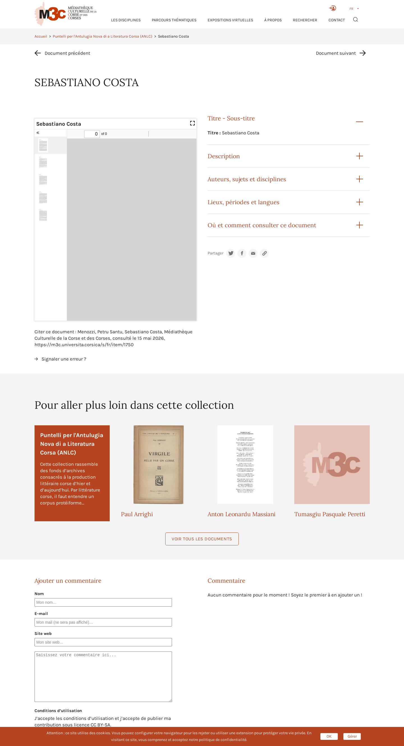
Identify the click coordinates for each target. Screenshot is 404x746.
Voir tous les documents (202, 538)
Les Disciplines (126, 20)
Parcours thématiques (174, 20)
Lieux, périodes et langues (243, 202)
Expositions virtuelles (230, 20)
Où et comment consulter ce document (262, 225)
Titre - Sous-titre (231, 118)
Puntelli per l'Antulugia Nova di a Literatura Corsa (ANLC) (102, 36)
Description (224, 156)
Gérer (352, 736)
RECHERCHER (305, 20)
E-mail (41, 613)
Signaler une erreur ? (64, 359)
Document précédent (67, 53)
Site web (43, 633)
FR (351, 9)
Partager (215, 253)
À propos (273, 20)
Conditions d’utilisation (58, 710)
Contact (337, 20)
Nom (39, 593)
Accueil (41, 36)
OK (329, 736)
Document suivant (336, 53)
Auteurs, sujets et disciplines (247, 179)
